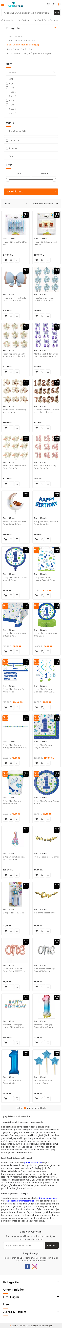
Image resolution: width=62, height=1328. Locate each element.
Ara (57, 12)
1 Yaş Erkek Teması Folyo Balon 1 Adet (15, 578)
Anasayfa (7, 20)
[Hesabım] (54, 4)
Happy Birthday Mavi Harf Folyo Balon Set (46, 522)
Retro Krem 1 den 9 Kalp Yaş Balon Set (14, 410)
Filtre (16, 203)
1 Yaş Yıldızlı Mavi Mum (13, 912)
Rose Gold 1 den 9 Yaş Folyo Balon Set (45, 466)
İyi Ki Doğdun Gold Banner (46, 857)
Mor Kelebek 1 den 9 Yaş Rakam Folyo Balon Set (46, 355)
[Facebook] (27, 1266)
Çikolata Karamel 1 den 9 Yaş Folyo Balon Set (46, 410)
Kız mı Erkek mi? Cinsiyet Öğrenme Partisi (29, 53)
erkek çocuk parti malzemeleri (19, 1200)
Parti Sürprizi (9, 238)
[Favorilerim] (48, 4)
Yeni (9, 156)
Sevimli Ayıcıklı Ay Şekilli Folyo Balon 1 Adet (14, 522)
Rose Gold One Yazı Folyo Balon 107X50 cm (14, 969)
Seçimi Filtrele (31, 191)
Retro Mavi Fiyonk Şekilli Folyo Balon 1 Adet (14, 299)
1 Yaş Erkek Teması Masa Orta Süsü (46, 634)
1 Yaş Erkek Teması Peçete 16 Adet (43, 746)
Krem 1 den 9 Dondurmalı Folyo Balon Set (15, 466)
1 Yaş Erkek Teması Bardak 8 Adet (12, 802)
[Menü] (2, 4)
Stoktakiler (13, 140)
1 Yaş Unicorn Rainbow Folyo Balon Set (14, 858)
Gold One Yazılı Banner (45, 912)
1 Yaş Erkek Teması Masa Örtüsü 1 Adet (15, 634)
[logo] (15, 4)
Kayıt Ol (51, 1245)
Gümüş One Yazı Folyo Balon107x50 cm (45, 969)
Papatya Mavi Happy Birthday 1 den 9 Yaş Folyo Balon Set (44, 299)
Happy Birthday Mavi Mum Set (15, 243)
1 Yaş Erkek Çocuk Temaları (23, 44)
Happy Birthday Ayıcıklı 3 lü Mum (46, 243)
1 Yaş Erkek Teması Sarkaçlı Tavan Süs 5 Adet (44, 690)
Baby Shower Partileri (19, 49)
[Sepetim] (59, 4)
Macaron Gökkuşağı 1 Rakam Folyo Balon (44, 1025)
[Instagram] (34, 1266)
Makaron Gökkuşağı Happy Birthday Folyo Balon (13, 1025)
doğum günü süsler (48, 1198)
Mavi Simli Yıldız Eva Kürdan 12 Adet (43, 1081)
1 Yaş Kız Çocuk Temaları (21, 40)
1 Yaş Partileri (23, 20)
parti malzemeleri (33, 1162)
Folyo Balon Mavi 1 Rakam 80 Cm (12, 1081)
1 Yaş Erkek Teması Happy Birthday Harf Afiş (15, 746)
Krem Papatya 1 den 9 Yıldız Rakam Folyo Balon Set (15, 355)
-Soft (13, 1325)
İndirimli (11, 148)
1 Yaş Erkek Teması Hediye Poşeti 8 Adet (44, 578)
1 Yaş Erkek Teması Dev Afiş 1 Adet (14, 690)
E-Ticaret (21, 1325)
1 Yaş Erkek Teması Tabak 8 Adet (46, 802)
